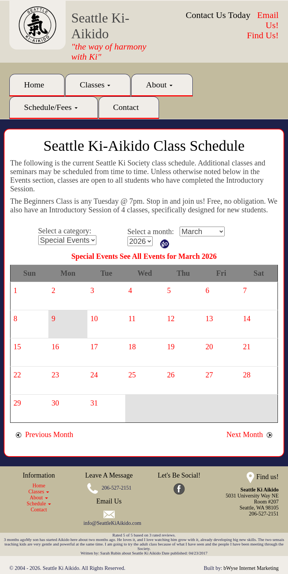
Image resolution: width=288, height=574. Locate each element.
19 (171, 347)
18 (132, 347)
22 (17, 375)
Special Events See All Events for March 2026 (144, 256)
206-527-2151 (116, 488)
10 (94, 318)
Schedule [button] (39, 503)
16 (55, 347)
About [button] (159, 84)
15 (17, 347)
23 (55, 375)
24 (94, 375)
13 (209, 318)
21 (246, 347)
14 (246, 318)
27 (209, 375)
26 (171, 375)
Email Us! (268, 20)
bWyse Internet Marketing (251, 568)
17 (94, 347)
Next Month (249, 434)
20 (209, 347)
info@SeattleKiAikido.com (112, 523)
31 (94, 403)
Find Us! (263, 35)
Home (34, 84)
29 (17, 403)
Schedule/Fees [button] (51, 107)
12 (171, 318)
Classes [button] (95, 84)
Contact (126, 107)
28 (246, 375)
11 (131, 318)
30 (55, 403)
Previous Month (44, 434)
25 (132, 375)
